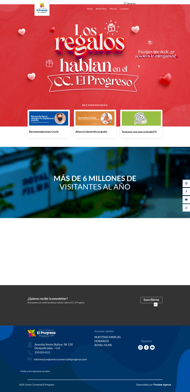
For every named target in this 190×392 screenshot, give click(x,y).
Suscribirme (151, 299)
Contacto (124, 9)
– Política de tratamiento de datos (34, 371)
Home (90, 9)
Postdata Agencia (162, 385)
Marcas (113, 9)
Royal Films (101, 9)
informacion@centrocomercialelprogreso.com (60, 359)
